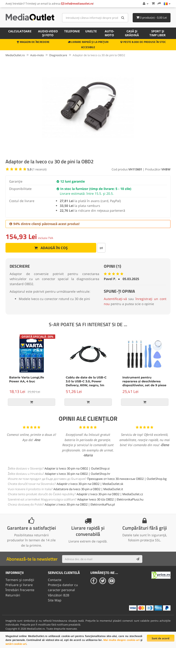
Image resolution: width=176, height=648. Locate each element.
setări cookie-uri (16, 643)
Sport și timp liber (157, 33)
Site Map (54, 600)
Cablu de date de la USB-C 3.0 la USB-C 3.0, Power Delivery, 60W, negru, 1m (86, 381)
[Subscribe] (137, 559)
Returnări (13, 595)
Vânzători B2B (58, 595)
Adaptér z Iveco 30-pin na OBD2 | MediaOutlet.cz (110, 494)
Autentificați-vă (115, 299)
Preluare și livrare (19, 585)
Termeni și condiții (20, 580)
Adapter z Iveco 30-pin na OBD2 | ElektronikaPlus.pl (80, 504)
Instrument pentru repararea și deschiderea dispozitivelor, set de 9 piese (144, 381)
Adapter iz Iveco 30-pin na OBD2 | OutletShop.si (77, 468)
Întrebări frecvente (20, 590)
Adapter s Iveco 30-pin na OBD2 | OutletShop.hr (77, 474)
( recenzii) (37, 169)
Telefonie (72, 31)
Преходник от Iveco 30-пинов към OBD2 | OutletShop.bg (127, 479)
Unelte (91, 31)
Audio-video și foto (48, 33)
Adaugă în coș (51, 247)
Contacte (54, 580)
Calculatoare (19, 31)
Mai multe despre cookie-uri (121, 640)
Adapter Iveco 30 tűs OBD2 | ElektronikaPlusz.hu (110, 499)
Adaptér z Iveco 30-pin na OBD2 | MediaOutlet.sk (90, 484)
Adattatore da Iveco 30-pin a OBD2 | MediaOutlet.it (88, 489)
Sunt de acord (160, 638)
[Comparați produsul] (101, 248)
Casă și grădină (132, 33)
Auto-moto (109, 33)
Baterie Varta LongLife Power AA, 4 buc (26, 379)
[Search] (123, 17)
